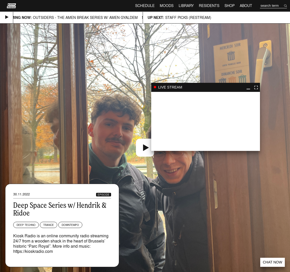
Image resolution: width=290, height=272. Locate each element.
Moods (166, 5)
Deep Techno (26, 225)
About (246, 5)
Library (186, 5)
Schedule (145, 5)
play (205, 121)
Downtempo (70, 225)
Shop (229, 5)
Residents (209, 5)
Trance (48, 225)
